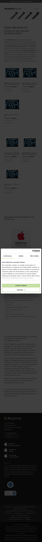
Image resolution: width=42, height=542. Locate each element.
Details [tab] (21, 256)
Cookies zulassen (21, 285)
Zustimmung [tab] (7, 256)
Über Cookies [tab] (34, 256)
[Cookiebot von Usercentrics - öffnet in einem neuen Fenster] (32, 251)
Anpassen (21, 290)
